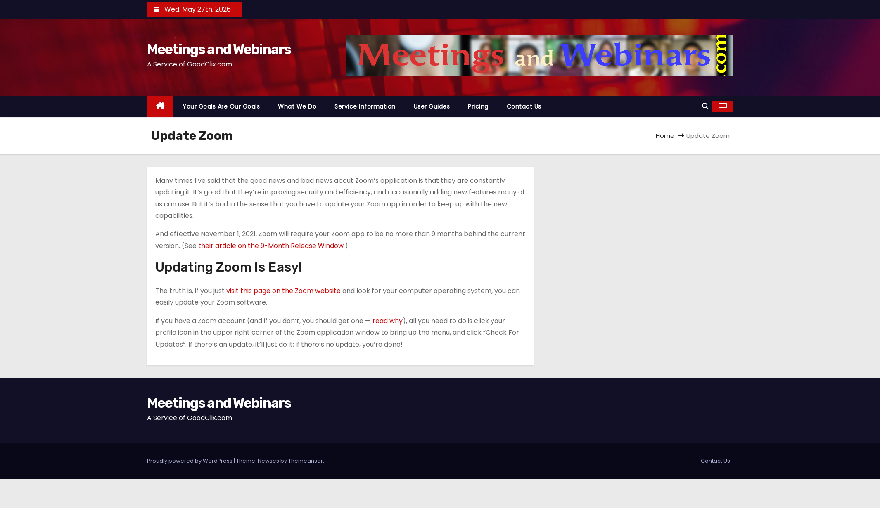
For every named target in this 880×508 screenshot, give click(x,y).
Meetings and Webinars (219, 49)
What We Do (297, 106)
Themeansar (305, 461)
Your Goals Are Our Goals (221, 106)
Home (665, 135)
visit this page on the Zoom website (283, 290)
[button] (705, 106)
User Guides (432, 106)
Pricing (478, 106)
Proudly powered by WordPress (190, 461)
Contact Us (524, 106)
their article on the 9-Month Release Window (271, 245)
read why (387, 321)
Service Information (365, 106)
